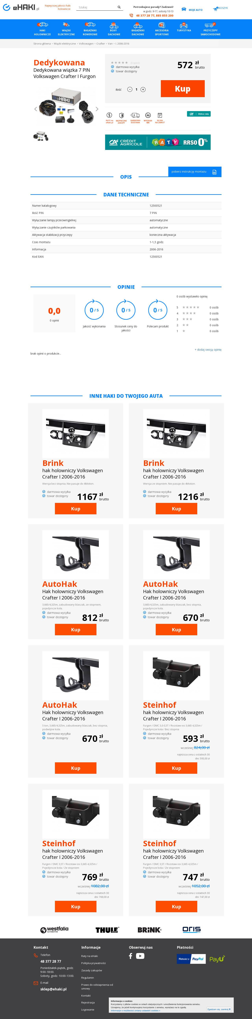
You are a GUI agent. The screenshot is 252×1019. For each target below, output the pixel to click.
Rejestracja (88, 1002)
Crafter (100, 43)
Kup (183, 88)
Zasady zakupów (91, 970)
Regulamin (87, 977)
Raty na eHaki (89, 956)
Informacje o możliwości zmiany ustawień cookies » (135, 1010)
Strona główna (42, 43)
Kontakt (86, 995)
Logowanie (87, 1009)
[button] (35, 109)
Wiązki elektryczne (65, 43)
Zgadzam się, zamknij (219, 1009)
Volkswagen (86, 43)
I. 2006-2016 (122, 43)
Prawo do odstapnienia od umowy (97, 986)
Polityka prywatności (93, 963)
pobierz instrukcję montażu (194, 172)
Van (110, 43)
